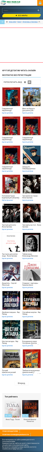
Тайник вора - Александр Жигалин (30, 255)
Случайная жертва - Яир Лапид (31, 313)
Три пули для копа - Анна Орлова (9, 226)
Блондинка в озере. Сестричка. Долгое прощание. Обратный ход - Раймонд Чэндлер (31, 342)
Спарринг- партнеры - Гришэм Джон (30, 284)
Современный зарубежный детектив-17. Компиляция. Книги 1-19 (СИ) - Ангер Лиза (11, 139)
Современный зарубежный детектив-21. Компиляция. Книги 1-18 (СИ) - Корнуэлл (11, 110)
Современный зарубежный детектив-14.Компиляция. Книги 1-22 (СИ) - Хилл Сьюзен (31, 139)
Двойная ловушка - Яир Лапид (11, 313)
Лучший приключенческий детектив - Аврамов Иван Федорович (9, 372)
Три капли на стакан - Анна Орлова (30, 197)
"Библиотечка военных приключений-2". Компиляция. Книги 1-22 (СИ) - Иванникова (31, 372)
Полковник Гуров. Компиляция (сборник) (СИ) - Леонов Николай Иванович (10, 197)
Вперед (21, 383)
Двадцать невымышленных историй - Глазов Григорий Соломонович (31, 168)
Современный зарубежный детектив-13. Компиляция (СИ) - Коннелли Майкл (9, 168)
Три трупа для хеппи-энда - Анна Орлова (10, 255)
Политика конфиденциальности (15, 434)
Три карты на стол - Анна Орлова (31, 226)
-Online (13, 3)
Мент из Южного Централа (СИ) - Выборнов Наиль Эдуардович (28, 110)
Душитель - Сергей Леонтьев (9, 284)
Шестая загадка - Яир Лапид (10, 342)
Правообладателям (10, 431)
